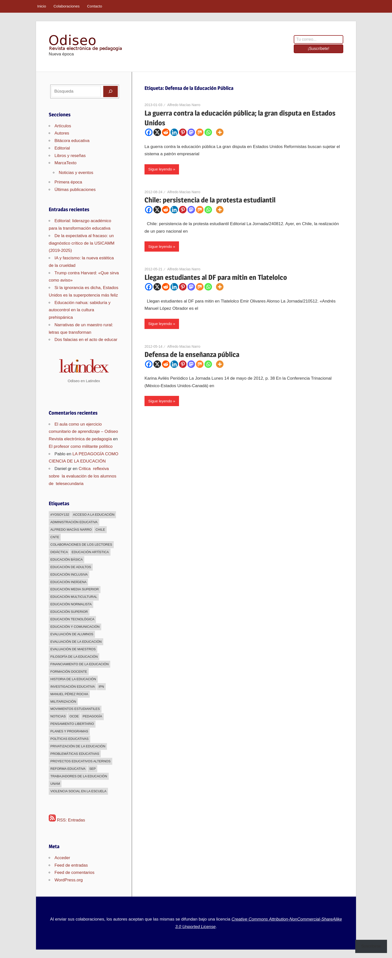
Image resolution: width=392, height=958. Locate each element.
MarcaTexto (65, 162)
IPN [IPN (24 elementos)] (101, 686)
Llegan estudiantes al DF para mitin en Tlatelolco (215, 277)
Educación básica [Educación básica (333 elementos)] (66, 559)
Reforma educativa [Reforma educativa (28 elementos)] (68, 769)
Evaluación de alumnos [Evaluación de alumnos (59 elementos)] (72, 634)
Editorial (62, 148)
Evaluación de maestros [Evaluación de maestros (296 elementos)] (73, 649)
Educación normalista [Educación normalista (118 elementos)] (71, 604)
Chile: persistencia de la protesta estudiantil (210, 200)
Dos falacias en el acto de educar (85, 339)
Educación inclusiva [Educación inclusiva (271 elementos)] (69, 574)
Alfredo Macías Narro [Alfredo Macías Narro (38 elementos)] (71, 529)
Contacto (94, 6)
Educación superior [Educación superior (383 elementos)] (69, 612)
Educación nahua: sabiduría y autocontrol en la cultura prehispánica (79, 310)
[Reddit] (166, 132)
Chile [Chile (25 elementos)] (100, 529)
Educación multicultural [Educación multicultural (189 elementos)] (73, 597)
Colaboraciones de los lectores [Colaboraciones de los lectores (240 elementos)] (81, 544)
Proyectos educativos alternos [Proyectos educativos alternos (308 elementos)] (80, 761)
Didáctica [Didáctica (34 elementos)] (59, 552)
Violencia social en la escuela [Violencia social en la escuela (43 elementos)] (78, 791)
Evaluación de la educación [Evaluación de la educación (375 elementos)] (76, 641)
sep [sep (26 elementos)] (92, 769)
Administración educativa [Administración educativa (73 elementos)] (74, 522)
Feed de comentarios (74, 872)
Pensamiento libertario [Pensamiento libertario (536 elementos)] (72, 724)
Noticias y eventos (76, 172)
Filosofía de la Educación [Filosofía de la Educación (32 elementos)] (74, 656)
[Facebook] (148, 132)
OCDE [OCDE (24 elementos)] (74, 716)
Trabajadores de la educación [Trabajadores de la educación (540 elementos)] (78, 776)
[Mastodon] (191, 132)
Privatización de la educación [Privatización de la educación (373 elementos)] (78, 746)
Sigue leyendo (160, 169)
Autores (61, 133)
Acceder (62, 857)
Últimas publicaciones (75, 189)
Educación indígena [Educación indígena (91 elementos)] (68, 582)
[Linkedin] (174, 132)
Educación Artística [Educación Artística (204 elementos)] (90, 552)
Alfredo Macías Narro (183, 105)
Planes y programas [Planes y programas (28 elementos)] (69, 731)
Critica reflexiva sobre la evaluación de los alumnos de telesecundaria (83, 476)
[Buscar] (110, 91)
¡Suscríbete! (318, 48)
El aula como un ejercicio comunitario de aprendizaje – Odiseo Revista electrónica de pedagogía (83, 432)
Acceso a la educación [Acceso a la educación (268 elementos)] (93, 514)
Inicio (41, 6)
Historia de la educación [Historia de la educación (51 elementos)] (73, 679)
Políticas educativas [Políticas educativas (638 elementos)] (69, 739)
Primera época (68, 182)
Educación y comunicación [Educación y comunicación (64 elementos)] (75, 627)
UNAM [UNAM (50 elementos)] (55, 784)
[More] (220, 132)
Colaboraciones (67, 6)
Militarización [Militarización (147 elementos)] (63, 701)
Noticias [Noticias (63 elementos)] (58, 716)
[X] (157, 132)
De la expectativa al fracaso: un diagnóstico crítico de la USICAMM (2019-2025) (81, 243)
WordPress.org (68, 880)
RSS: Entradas (67, 820)
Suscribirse (371, 946)
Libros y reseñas (70, 155)
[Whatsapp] (208, 132)
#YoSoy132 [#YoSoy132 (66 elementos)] (59, 514)
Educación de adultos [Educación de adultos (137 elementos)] (70, 567)
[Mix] (200, 132)
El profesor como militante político (80, 446)
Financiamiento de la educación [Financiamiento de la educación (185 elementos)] (79, 664)
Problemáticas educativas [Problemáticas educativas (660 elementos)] (74, 754)
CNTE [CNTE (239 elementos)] (54, 537)
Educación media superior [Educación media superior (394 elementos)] (74, 589)
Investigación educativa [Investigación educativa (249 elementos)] (72, 686)
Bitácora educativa (72, 140)
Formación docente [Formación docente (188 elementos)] (68, 671)
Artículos (62, 126)
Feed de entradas (71, 865)
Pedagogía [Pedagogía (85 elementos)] (92, 716)
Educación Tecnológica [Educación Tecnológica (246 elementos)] (72, 619)
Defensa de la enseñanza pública (191, 354)
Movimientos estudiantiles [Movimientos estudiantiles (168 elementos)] (75, 709)
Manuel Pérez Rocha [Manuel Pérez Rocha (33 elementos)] (69, 694)
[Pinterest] (182, 132)
